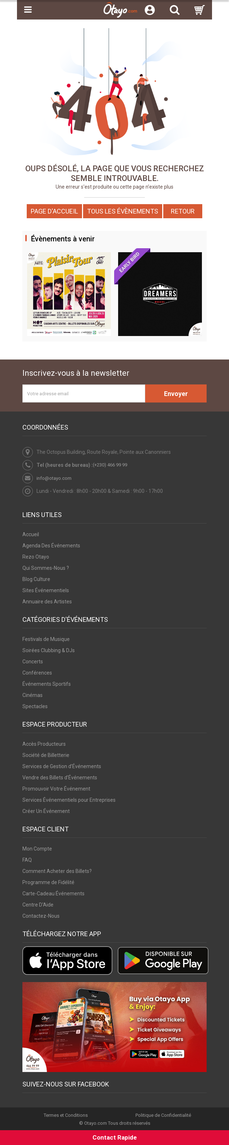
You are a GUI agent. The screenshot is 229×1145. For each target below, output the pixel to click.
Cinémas (32, 695)
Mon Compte (37, 849)
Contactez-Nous (41, 916)
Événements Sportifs (46, 684)
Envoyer (176, 393)
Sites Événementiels (45, 590)
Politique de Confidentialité (163, 1115)
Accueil (30, 534)
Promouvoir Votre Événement (56, 789)
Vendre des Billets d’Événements (59, 777)
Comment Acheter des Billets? (57, 871)
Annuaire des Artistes (47, 601)
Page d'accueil (54, 211)
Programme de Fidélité (48, 882)
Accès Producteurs (44, 744)
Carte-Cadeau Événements (53, 893)
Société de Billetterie (45, 755)
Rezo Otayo (35, 557)
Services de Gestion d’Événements (61, 766)
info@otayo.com (54, 478)
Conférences (37, 673)
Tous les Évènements (122, 211)
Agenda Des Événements (51, 545)
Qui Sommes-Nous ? (45, 568)
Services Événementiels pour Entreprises (69, 800)
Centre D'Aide (37, 905)
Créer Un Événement (46, 811)
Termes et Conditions (66, 1115)
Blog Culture (36, 579)
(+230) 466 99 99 (110, 465)
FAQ (27, 860)
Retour (183, 211)
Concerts (32, 661)
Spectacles (35, 706)
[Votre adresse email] (83, 393)
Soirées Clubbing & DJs (48, 650)
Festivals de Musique (46, 639)
